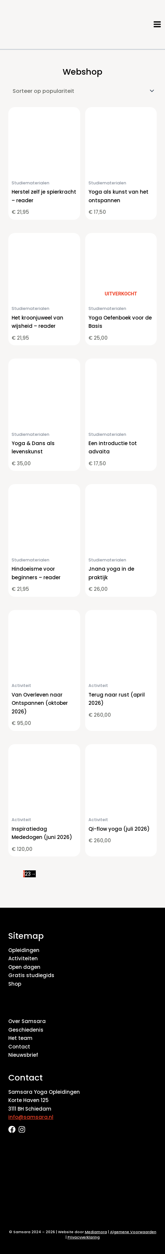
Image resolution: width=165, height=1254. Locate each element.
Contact (19, 1046)
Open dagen (24, 967)
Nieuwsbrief (23, 1054)
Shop (14, 983)
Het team (20, 1038)
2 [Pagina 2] (26, 873)
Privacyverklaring (84, 1237)
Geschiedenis (25, 1029)
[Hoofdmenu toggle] (157, 24)
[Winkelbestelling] (82, 90)
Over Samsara (27, 1021)
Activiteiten (23, 958)
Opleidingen (23, 950)
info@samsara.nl (30, 1117)
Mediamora (96, 1232)
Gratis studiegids (31, 975)
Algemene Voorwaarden (133, 1232)
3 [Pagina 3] (29, 873)
